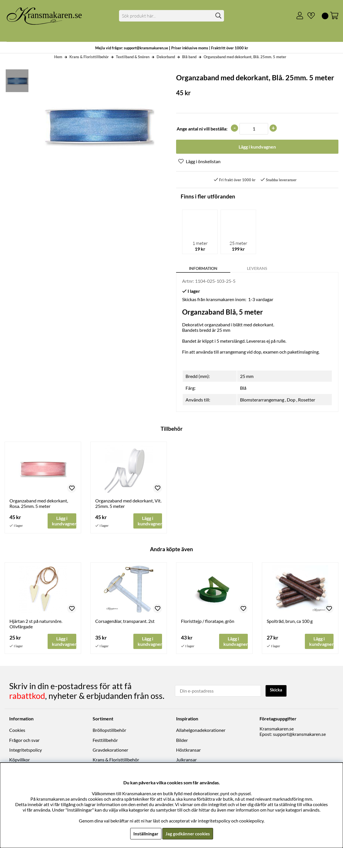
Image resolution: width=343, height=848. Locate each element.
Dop (291, 400)
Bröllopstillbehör (109, 731)
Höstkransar (188, 750)
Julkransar (186, 760)
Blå (243, 388)
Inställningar (144, 833)
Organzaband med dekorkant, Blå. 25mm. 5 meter (245, 56)
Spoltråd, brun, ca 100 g (290, 622)
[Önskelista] (309, 16)
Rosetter (306, 400)
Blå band (189, 56)
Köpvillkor (19, 760)
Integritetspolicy (25, 750)
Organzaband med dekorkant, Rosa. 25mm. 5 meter (38, 503)
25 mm (247, 376)
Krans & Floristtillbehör (89, 56)
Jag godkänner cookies (188, 833)
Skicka (277, 690)
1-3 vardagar (260, 300)
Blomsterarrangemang (262, 400)
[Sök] (171, 16)
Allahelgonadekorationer (200, 731)
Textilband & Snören (132, 56)
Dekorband (166, 56)
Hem (58, 56)
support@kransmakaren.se (299, 735)
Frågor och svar (24, 740)
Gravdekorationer (110, 750)
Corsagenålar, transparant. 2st (125, 622)
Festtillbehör (105, 740)
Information (203, 268)
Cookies (17, 731)
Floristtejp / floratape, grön (207, 622)
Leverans (257, 268)
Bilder (182, 740)
